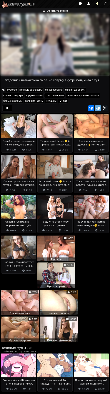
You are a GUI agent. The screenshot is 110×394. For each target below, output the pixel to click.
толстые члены (54, 95)
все (63, 101)
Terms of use (20, 372)
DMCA (6, 372)
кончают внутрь (13, 95)
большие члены (34, 101)
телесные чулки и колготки (82, 95)
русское (12, 89)
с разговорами (54, 89)
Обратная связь (39, 372)
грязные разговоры (31, 89)
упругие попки (34, 95)
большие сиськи (12, 101)
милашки (51, 101)
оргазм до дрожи (75, 89)
